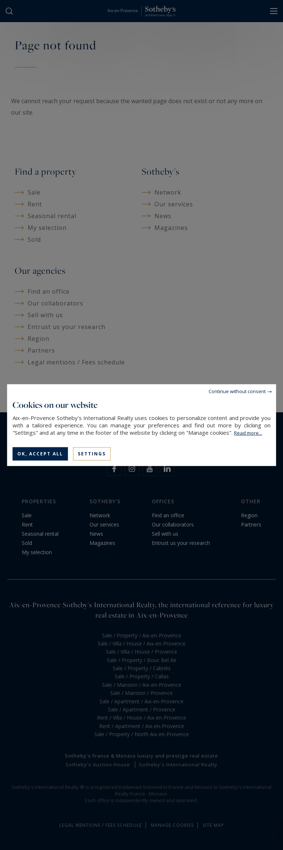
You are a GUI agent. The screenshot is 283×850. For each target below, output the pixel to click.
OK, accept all (40, 453)
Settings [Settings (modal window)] (92, 453)
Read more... (248, 432)
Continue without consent (237, 391)
